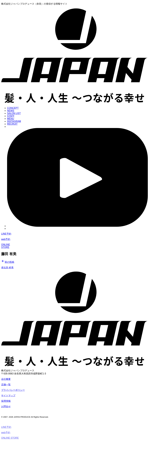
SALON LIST (14, 113)
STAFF (10, 116)
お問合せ (6, 406)
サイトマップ (8, 395)
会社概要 (6, 379)
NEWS (10, 110)
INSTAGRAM (14, 121)
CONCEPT (13, 108)
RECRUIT (12, 124)
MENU (10, 118)
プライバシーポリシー (13, 390)
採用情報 (6, 401)
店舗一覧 (6, 384)
